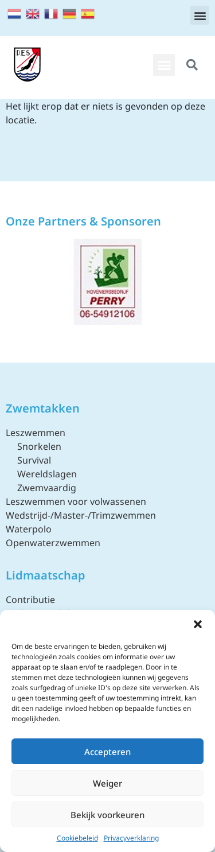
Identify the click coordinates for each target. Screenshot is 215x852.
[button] (198, 624)
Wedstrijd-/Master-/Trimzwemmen (81, 515)
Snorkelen (39, 446)
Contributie (30, 599)
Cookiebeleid (77, 838)
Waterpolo (29, 529)
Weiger (107, 783)
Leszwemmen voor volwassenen (76, 501)
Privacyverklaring (131, 838)
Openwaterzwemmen (53, 542)
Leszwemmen (35, 432)
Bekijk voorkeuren (107, 814)
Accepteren (107, 751)
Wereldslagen (47, 474)
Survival (34, 460)
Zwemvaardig (46, 487)
